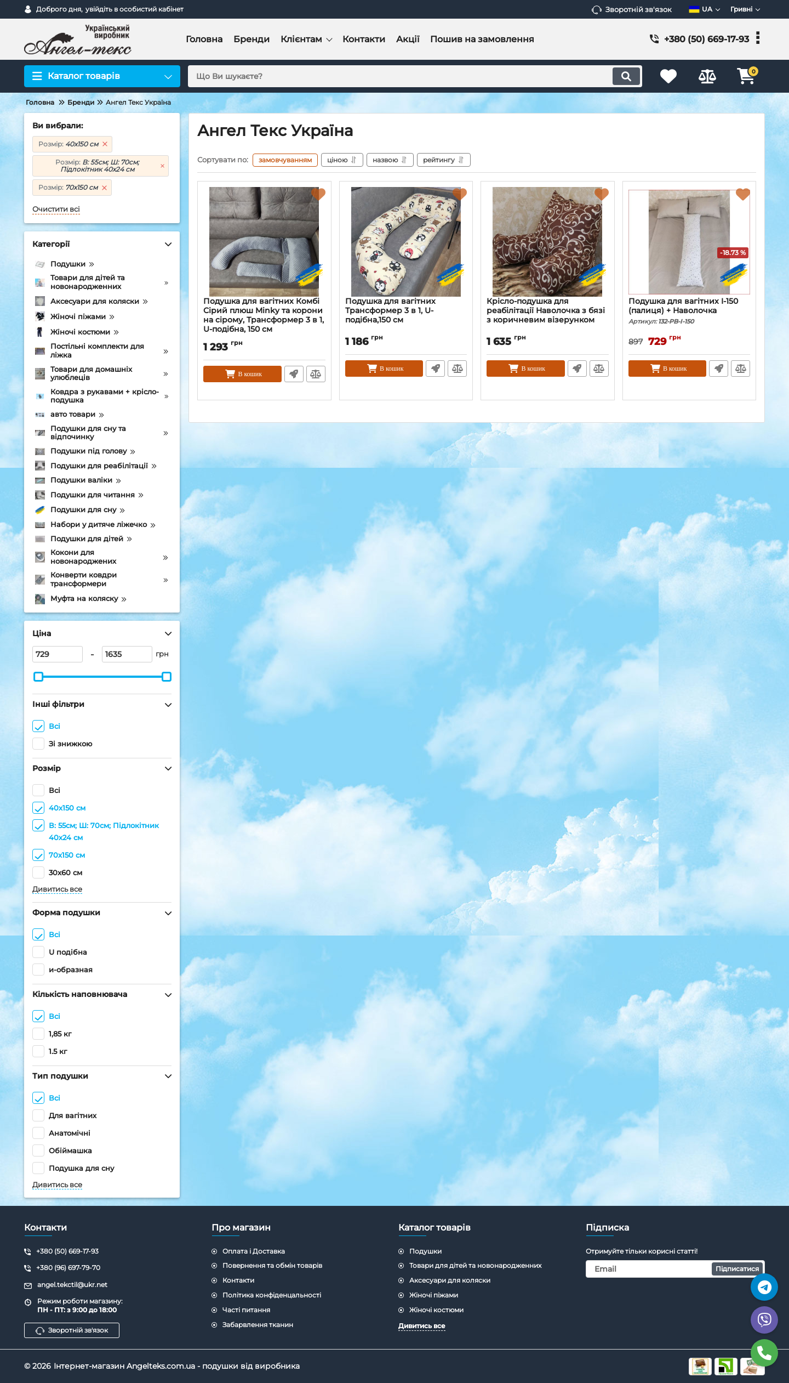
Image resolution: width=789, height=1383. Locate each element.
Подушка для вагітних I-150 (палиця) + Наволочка (689, 311)
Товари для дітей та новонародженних (475, 1265)
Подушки (425, 1251)
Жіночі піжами (433, 1295)
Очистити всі (56, 209)
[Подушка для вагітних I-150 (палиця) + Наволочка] (689, 242)
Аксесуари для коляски (449, 1280)
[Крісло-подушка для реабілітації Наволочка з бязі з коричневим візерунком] (548, 242)
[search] (415, 76)
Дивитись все (57, 889)
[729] (57, 654)
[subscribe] (675, 1269)
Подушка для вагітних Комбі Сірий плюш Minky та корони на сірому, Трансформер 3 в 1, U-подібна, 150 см (263, 315)
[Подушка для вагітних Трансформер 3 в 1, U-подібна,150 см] (406, 242)
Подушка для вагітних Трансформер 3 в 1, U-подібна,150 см (390, 311)
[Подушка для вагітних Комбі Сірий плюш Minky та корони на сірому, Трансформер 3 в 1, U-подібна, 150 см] (264, 242)
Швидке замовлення (294, 374)
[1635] (127, 654)
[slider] (38, 677)
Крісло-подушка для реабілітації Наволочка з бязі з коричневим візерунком (546, 311)
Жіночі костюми (436, 1310)
